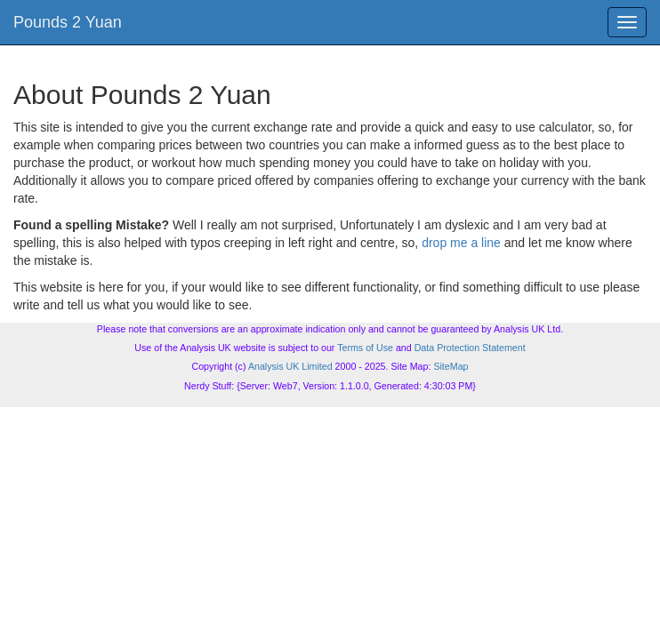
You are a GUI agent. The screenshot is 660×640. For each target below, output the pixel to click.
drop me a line (461, 243)
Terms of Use (365, 347)
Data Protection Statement (470, 347)
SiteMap (450, 366)
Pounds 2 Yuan (67, 22)
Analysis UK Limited (290, 366)
